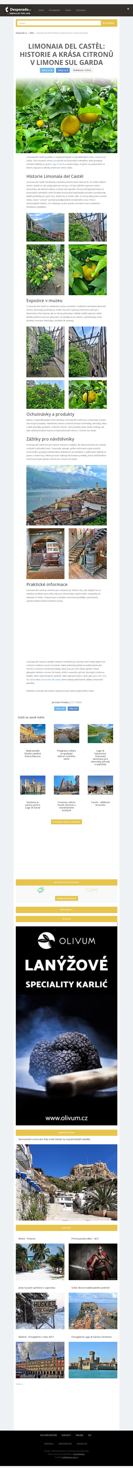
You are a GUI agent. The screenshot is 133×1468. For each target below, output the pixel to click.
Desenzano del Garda (51, 679)
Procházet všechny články (66, 823)
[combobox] (59, 23)
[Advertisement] (66, 856)
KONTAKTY (66, 1437)
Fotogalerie (54, 10)
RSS (89, 1437)
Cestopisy (80, 10)
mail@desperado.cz (70, 1459)
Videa (68, 10)
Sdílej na (60, 708)
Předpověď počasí (66, 900)
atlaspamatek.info (65, 1445)
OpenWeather (79, 1456)
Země (41, 10)
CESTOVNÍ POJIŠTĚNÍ (48, 1437)
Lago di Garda (58, 164)
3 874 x (82, 70)
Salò (100, 675)
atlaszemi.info (82, 1445)
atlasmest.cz (48, 1445)
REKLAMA (79, 1437)
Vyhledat (108, 23)
